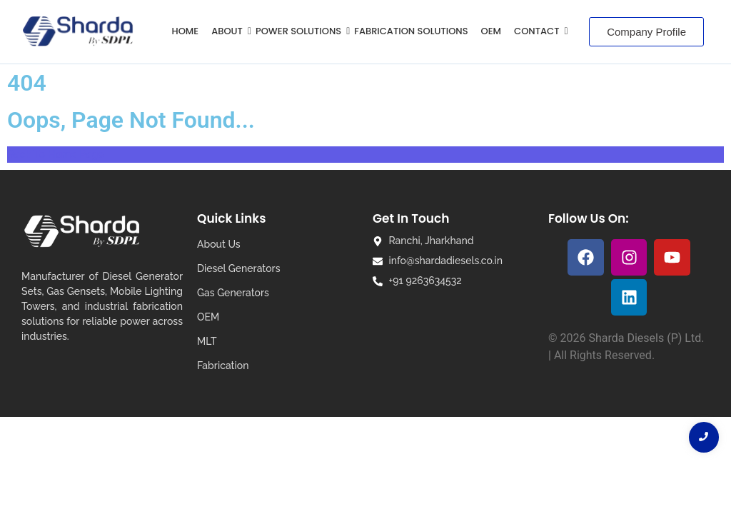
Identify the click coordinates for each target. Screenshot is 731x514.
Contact (539, 31)
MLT (206, 341)
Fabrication (222, 365)
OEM (491, 31)
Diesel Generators (238, 268)
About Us (219, 244)
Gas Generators (233, 292)
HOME (185, 31)
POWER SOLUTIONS (301, 31)
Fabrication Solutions (411, 31)
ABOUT (229, 31)
